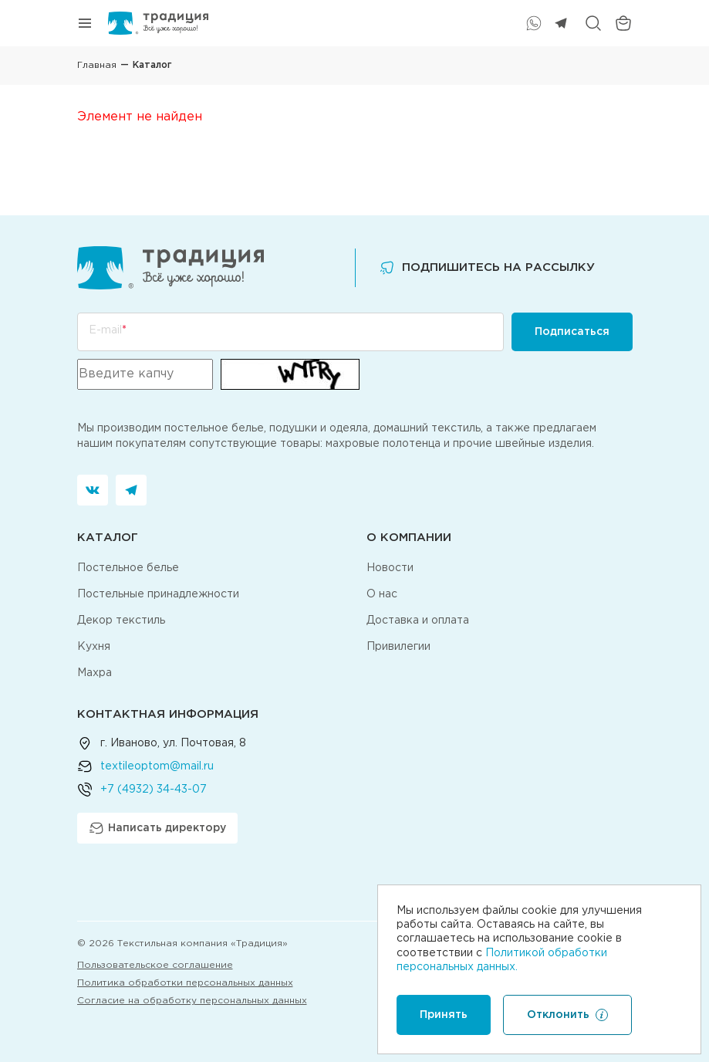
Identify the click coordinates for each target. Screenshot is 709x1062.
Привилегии (398, 646)
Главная (96, 65)
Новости (390, 568)
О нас (381, 594)
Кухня (93, 646)
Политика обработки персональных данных (185, 983)
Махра (94, 673)
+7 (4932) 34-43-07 (153, 789)
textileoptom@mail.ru (157, 766)
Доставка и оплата (417, 620)
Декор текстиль (121, 620)
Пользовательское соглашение (155, 965)
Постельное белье (128, 568)
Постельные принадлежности (158, 594)
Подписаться (572, 332)
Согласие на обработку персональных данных (192, 1000)
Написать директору (157, 828)
